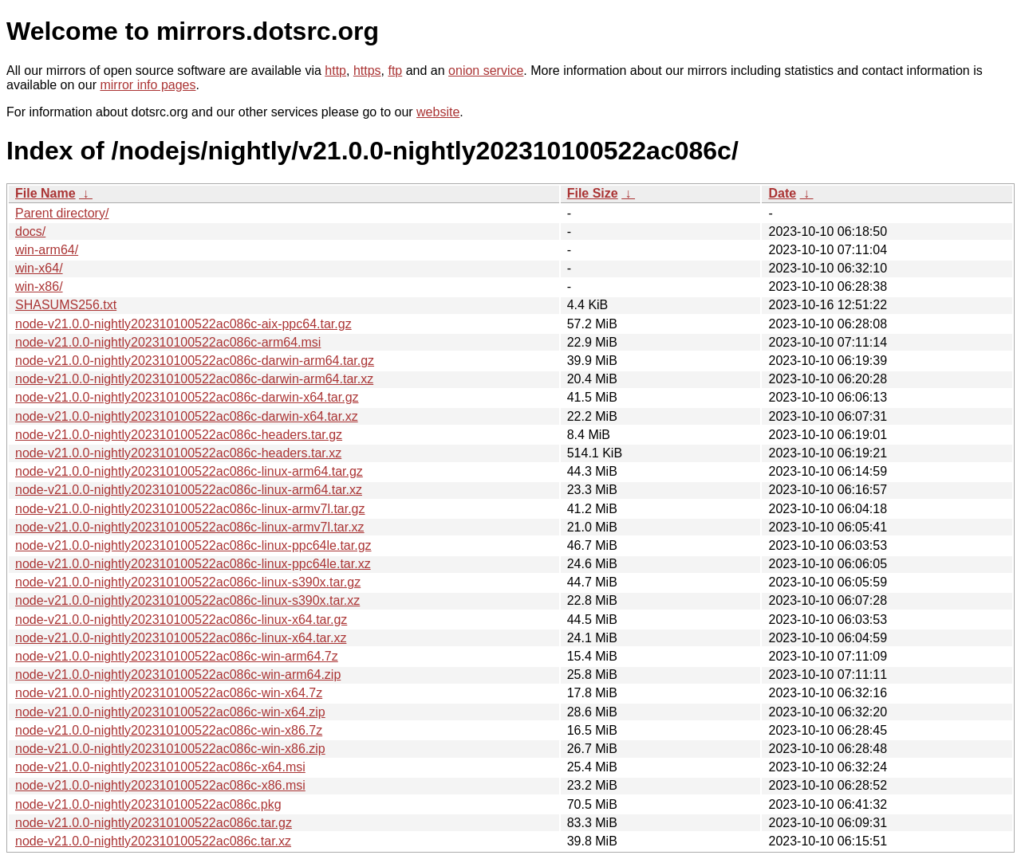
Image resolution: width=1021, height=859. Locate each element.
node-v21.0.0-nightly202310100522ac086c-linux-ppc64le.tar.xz (193, 564)
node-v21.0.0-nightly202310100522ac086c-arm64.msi (168, 342)
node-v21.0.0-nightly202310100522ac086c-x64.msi (160, 767)
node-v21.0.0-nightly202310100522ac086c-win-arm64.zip (178, 674)
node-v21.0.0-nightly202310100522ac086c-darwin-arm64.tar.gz (194, 360)
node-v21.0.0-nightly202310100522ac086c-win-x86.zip (170, 748)
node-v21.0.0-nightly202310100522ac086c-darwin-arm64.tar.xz (194, 379)
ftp (395, 70)
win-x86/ (39, 286)
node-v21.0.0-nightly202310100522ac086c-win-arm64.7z (176, 656)
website (437, 112)
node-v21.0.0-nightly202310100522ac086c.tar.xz (153, 841)
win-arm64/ (46, 250)
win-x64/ (39, 268)
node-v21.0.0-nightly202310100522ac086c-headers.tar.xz (178, 453)
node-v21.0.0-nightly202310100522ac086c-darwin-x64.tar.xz (186, 416)
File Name (45, 193)
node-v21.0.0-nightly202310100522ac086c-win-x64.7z (168, 693)
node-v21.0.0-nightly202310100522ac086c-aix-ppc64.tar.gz (183, 324)
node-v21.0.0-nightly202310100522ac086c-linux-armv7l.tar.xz (190, 527)
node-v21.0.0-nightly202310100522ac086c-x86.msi (160, 785)
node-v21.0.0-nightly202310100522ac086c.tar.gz (153, 823)
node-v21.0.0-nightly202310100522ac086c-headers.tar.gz (178, 434)
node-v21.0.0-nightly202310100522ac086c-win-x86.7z (168, 730)
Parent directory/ (61, 213)
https (367, 70)
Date (782, 193)
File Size (592, 193)
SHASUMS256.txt (65, 305)
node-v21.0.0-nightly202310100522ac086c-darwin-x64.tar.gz (187, 397)
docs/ (30, 231)
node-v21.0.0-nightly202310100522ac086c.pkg (148, 804)
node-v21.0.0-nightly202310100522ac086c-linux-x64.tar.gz (181, 619)
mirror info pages (147, 85)
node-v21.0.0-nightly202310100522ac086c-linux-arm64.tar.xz (188, 489)
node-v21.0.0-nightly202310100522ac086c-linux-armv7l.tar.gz (190, 509)
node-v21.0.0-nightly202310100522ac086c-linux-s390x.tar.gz (188, 582)
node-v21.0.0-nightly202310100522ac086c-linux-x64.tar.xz (180, 638)
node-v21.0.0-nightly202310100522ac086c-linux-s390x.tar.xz (187, 600)
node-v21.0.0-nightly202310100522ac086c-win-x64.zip (170, 712)
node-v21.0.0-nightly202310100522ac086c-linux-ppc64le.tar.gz (193, 545)
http (335, 70)
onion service (485, 70)
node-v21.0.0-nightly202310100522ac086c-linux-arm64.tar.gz (189, 471)
